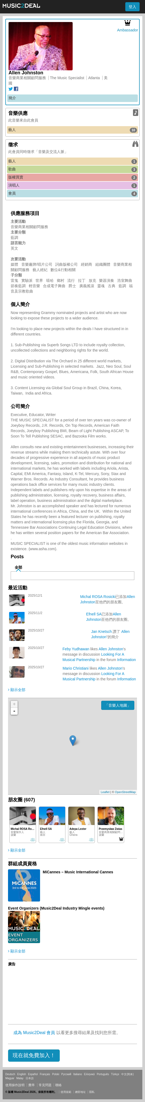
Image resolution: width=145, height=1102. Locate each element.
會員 (72, 193)
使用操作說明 (15, 1085)
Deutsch (10, 1074)
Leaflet (105, 792)
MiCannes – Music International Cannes (78, 872)
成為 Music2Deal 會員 (34, 1032)
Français (45, 1074)
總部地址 (80, 1091)
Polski (55, 1074)
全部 (18, 567)
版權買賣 (72, 177)
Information (126, 660)
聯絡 (58, 1085)
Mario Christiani (75, 668)
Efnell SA (94, 614)
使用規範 (66, 1091)
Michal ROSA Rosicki (97, 596)
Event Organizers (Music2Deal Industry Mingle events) (56, 908)
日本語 (30, 1078)
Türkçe (115, 1074)
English (21, 1074)
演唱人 (72, 185)
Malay (19, 1078)
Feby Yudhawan (75, 649)
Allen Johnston (111, 649)
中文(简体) (127, 1074)
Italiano (77, 1074)
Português (103, 1074)
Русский (66, 1074)
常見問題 (45, 1085)
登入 (132, 7)
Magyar (9, 1078)
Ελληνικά (89, 1074)
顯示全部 (16, 690)
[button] (34, 1055)
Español (33, 1074)
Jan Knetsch (101, 631)
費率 (31, 1085)
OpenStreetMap (125, 792)
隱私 (92, 1091)
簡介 (12, 98)
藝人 (72, 130)
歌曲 (72, 169)
